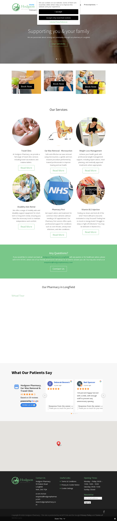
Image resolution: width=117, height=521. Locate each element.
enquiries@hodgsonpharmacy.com (58, 262)
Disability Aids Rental (26, 206)
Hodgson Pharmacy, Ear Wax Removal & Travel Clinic (31, 388)
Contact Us (34, 10)
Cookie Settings (67, 488)
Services (61, 109)
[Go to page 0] (71, 413)
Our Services (58, 43)
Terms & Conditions (68, 481)
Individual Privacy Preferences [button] (58, 22)
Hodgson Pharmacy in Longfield (56, 257)
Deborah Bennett (62, 382)
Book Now (26, 86)
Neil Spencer (89, 382)
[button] (59, 443)
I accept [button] (58, 11)
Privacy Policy (86, 515)
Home (31, 5)
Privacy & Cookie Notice (70, 485)
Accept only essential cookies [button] (58, 18)
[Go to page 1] (73, 413)
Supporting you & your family (58, 31)
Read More (26, 167)
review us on (28, 405)
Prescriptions (90, 5)
